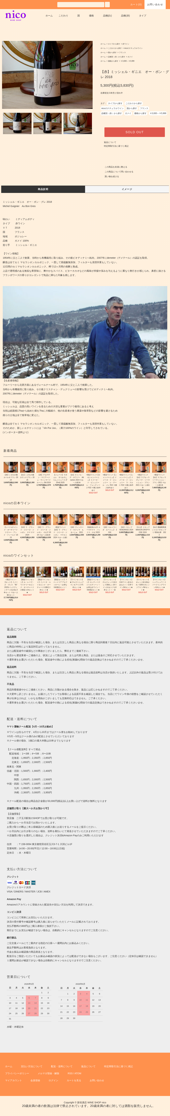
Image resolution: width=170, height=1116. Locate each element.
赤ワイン (125, 44)
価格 (91, 15)
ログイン (53, 1080)
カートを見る (74, 1080)
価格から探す (113, 61)
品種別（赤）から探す (116, 57)
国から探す (112, 52)
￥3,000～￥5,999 (127, 61)
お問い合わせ (155, 4)
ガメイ (130, 57)
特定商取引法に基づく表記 (116, 146)
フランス (122, 52)
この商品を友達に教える (113, 167)
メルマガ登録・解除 (48, 1073)
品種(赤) (125, 15)
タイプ (142, 15)
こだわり (63, 15)
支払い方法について (31, 1066)
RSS (70, 1073)
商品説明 (43, 189)
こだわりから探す (115, 48)
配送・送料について (62, 1066)
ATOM (77, 1073)
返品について (110, 142)
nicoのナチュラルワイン (133, 48)
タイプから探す (114, 44)
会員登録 (35, 1080)
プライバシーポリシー (17, 1073)
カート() (134, 4)
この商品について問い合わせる (116, 172)
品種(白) (107, 15)
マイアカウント (13, 1080)
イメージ (127, 189)
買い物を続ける (109, 176)
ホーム (49, 15)
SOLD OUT (134, 132)
